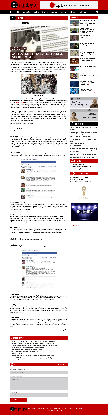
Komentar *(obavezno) (39, 383)
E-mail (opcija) (39, 394)
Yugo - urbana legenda (78, 179)
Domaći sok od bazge (78, 164)
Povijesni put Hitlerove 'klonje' (80, 177)
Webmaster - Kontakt (45, 408)
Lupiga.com (75, 225)
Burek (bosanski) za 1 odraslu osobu (82, 166)
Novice (12, 12)
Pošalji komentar (18, 400)
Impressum (32, 408)
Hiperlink (36, 12)
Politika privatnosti (75, 408)
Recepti (76, 161)
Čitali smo (72, 12)
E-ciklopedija (79, 173)
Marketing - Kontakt (60, 408)
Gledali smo (82, 12)
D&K (18, 12)
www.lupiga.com (58, 410)
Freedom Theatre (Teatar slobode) (81, 181)
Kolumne (45, 12)
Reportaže (54, 12)
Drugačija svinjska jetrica (79, 169)
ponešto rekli (20, 102)
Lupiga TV (26, 12)
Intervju (63, 12)
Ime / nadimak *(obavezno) (39, 371)
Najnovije (75, 17)
